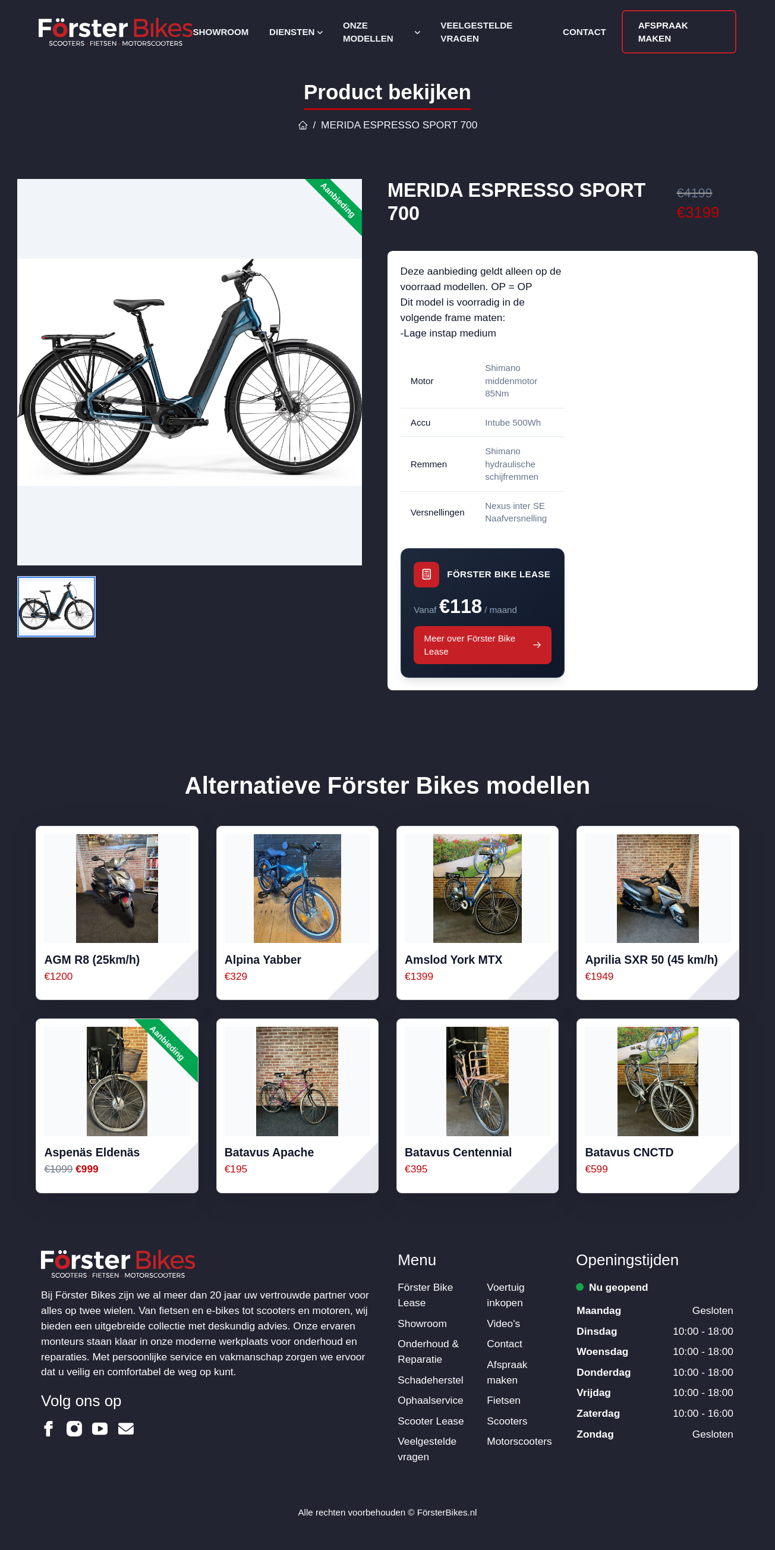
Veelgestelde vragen (476, 31)
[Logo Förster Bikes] (116, 32)
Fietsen (504, 1400)
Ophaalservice (430, 1400)
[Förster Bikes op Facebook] (48, 1428)
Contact (584, 32)
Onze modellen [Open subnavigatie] (381, 31)
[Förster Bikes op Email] (126, 1428)
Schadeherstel (430, 1380)
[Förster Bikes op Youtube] (100, 1428)
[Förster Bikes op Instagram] (74, 1428)
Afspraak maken (663, 31)
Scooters (507, 1421)
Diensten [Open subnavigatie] (295, 32)
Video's (503, 1323)
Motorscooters (519, 1441)
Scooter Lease (431, 1421)
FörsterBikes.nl (447, 1512)
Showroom (220, 32)
